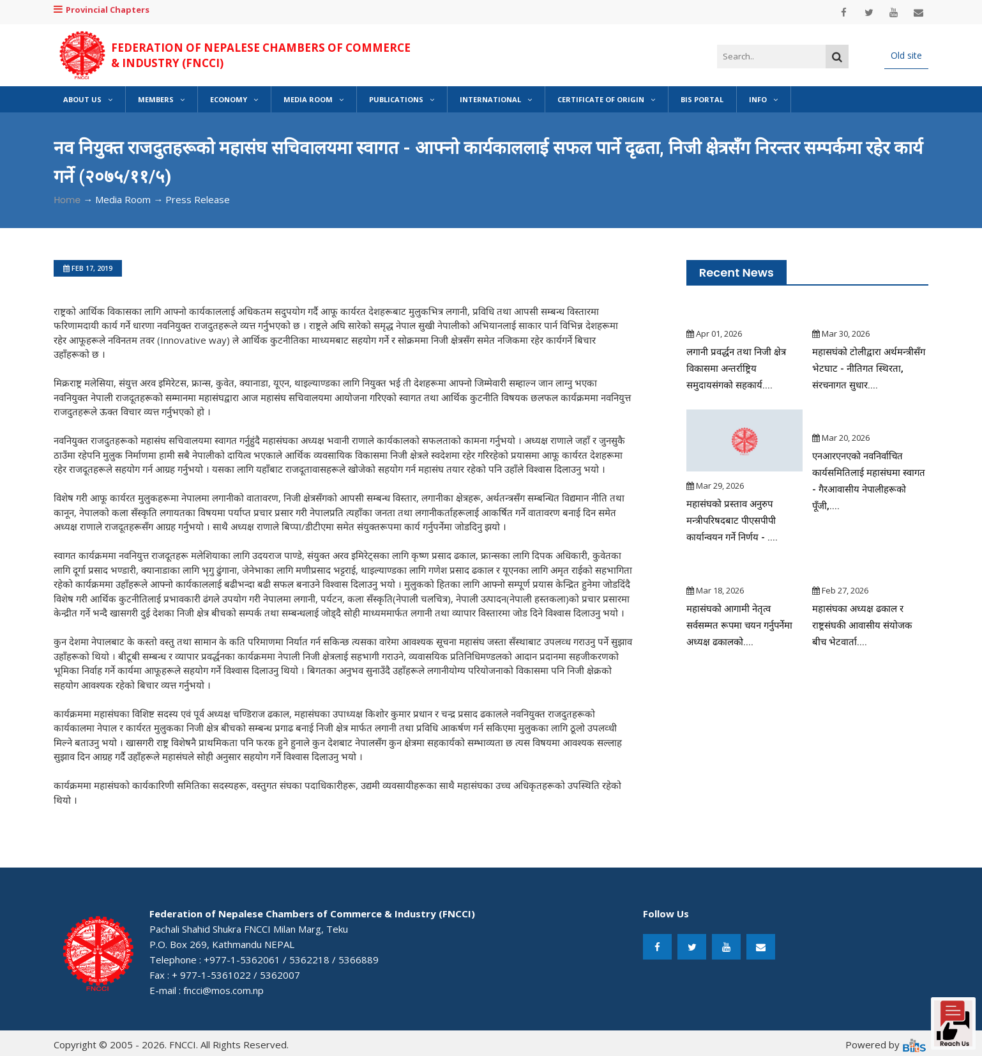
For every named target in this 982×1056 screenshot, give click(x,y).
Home (67, 200)
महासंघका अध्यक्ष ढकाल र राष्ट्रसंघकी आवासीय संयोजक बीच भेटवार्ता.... (862, 625)
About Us (87, 99)
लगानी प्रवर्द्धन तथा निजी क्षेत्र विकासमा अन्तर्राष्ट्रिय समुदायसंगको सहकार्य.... (736, 368)
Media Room (313, 99)
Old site (906, 55)
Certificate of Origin (606, 99)
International (496, 99)
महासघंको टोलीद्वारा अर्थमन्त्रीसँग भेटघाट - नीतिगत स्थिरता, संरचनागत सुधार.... (869, 368)
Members (161, 99)
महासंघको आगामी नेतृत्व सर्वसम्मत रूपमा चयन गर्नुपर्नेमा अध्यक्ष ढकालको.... (740, 625)
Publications (401, 99)
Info (763, 99)
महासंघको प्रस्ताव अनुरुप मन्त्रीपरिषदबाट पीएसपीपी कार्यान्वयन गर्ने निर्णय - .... (732, 520)
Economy (234, 99)
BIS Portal (702, 99)
